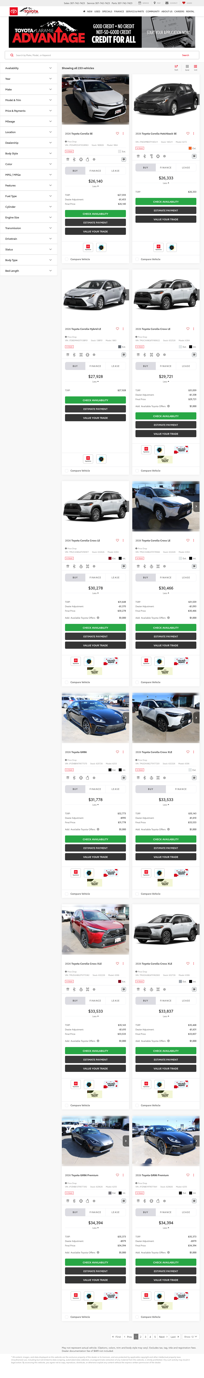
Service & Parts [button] (135, 11)
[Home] (84, 11)
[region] (95, 199)
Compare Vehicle (80, 259)
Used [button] (97, 11)
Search (185, 55)
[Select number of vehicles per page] (191, 1336)
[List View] (196, 68)
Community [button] (153, 11)
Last (175, 1336)
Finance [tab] (95, 170)
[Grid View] (187, 68)
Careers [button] (179, 11)
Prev (128, 1336)
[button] (126, 99)
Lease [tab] (116, 170)
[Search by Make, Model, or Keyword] (97, 55)
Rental (190, 11)
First (116, 1336)
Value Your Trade (95, 231)
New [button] (89, 11)
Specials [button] (107, 11)
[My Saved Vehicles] (187, 3)
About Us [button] (166, 11)
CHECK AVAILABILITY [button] (95, 213)
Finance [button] (119, 11)
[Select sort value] (177, 68)
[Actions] (123, 133)
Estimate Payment (95, 222)
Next (163, 1336)
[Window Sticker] (124, 159)
